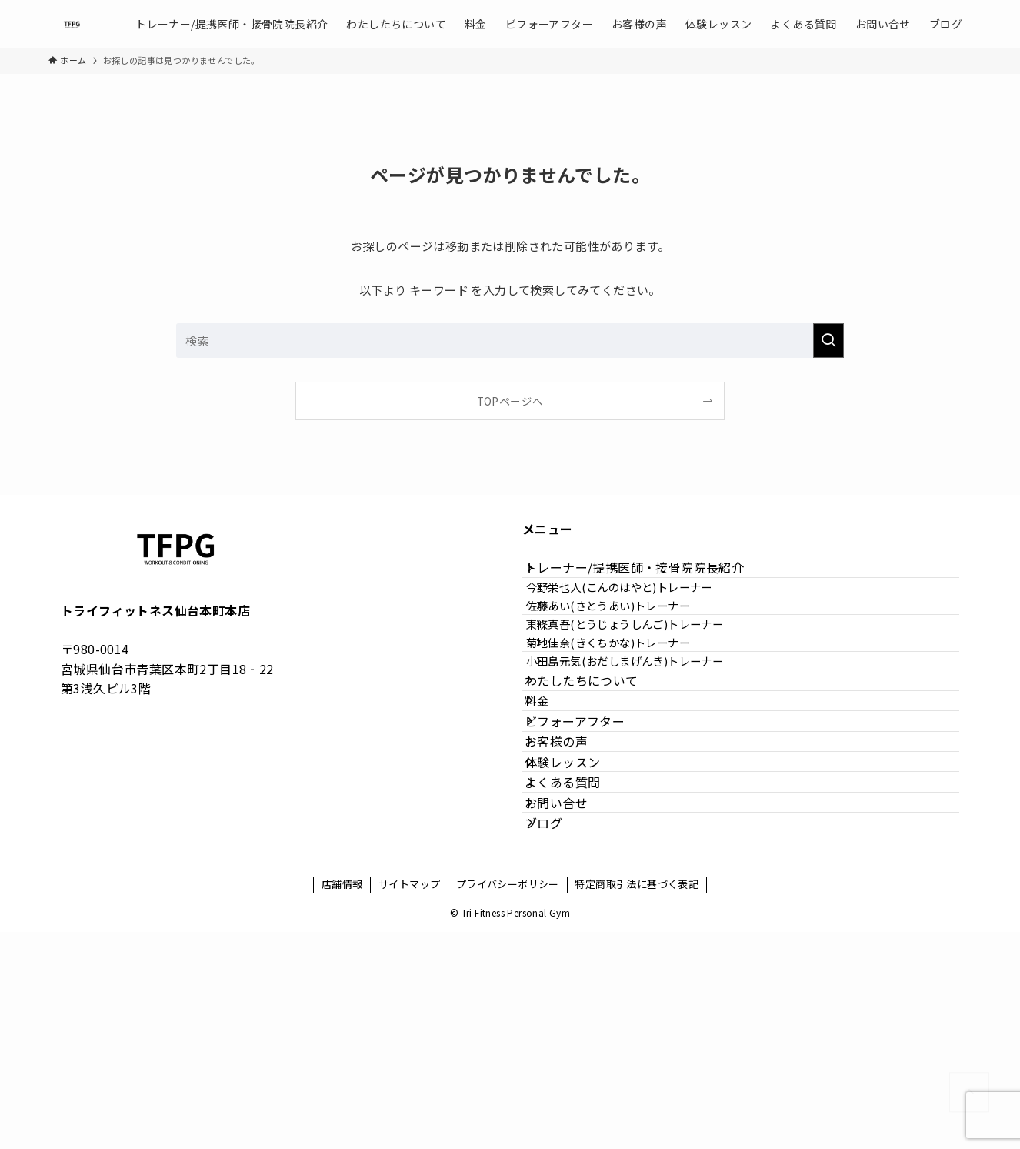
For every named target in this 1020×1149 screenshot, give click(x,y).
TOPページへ (510, 401)
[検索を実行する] (828, 340)
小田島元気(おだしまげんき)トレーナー (649, 741)
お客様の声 (572, 886)
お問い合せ (572, 995)
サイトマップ (409, 1101)
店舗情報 (342, 1101)
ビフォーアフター (591, 849)
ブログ (559, 1032)
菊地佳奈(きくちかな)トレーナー (632, 708)
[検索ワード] (510, 340)
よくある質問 (578, 959)
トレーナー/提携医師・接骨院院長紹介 (650, 575)
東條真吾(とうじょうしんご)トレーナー (649, 676)
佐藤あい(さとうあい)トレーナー (632, 643)
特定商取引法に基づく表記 (636, 1101)
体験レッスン (578, 923)
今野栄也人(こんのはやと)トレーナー (643, 610)
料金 (553, 812)
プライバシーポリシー (507, 1101)
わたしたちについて (598, 776)
